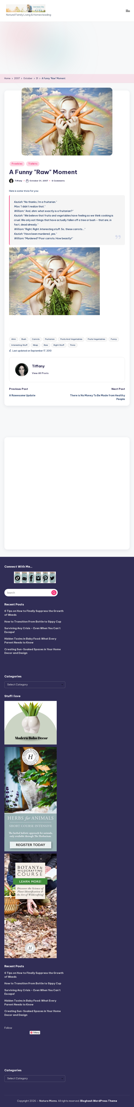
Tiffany (38, 366)
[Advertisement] (67, 48)
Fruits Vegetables (96, 339)
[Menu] (127, 11)
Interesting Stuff (19, 345)
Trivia (72, 345)
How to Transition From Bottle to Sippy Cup (32, 621)
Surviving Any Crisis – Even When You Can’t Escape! (32, 630)
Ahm (13, 339)
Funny (114, 339)
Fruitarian (50, 339)
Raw (46, 345)
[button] (40, 373)
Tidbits (32, 163)
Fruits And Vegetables (71, 339)
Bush (23, 339)
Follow (8, 1027)
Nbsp (35, 345)
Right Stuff (59, 345)
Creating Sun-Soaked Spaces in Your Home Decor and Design (32, 651)
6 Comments (58, 181)
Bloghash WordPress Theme (98, 1100)
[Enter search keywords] (31, 592)
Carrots (35, 339)
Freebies (17, 163)
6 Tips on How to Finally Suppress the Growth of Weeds (34, 612)
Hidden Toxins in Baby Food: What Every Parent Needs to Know (30, 640)
